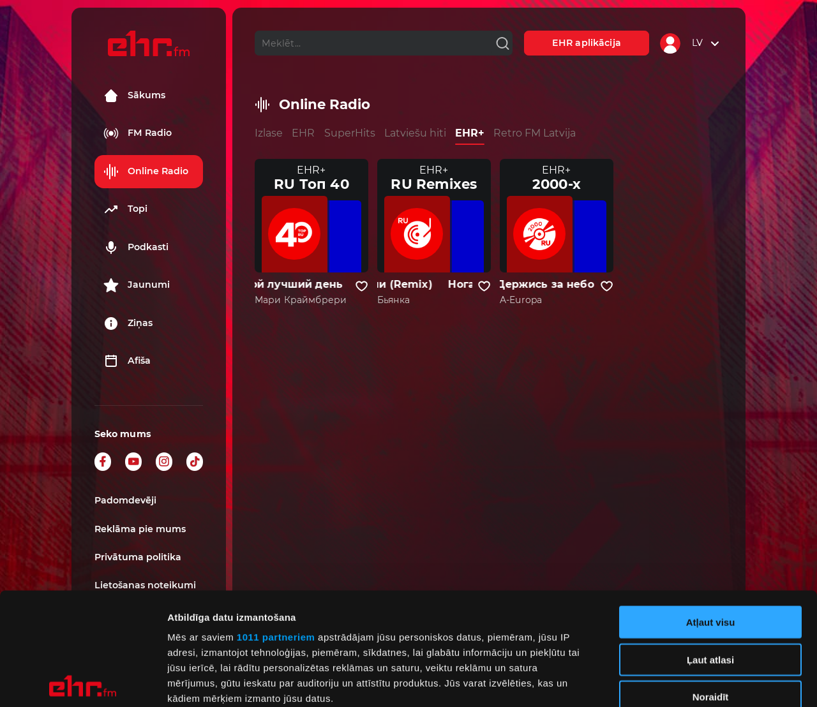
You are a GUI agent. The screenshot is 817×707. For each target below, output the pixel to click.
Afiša (127, 361)
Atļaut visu (710, 510)
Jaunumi (136, 285)
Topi (125, 209)
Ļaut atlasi (710, 547)
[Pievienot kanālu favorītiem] (361, 286)
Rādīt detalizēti (695, 681)
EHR (303, 133)
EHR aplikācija (586, 42)
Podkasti (136, 247)
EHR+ (469, 133)
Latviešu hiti (415, 133)
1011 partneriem (276, 524)
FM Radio (137, 133)
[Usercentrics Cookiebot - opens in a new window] (83, 682)
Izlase (269, 133)
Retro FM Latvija (534, 133)
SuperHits (349, 133)
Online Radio (145, 171)
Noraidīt (711, 584)
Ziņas (128, 323)
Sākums (134, 95)
